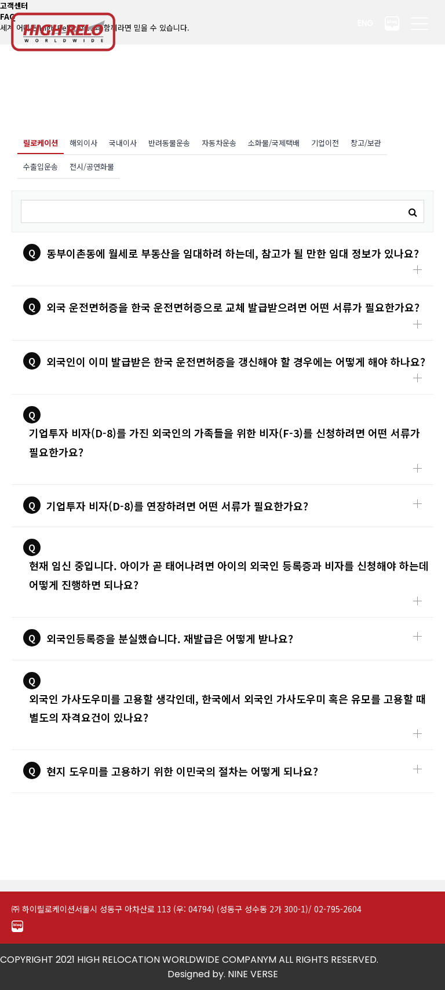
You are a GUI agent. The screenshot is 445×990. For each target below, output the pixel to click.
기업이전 (325, 142)
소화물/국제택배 (274, 142)
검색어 (12, 191)
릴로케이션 (37, 139)
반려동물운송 (169, 142)
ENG (365, 23)
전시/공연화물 (92, 166)
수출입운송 (40, 166)
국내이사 (123, 142)
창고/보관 (366, 142)
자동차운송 (219, 142)
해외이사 (83, 142)
